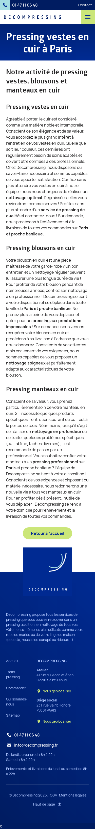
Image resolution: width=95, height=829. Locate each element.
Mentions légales (72, 795)
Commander (16, 688)
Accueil (12, 660)
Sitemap (13, 715)
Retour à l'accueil (47, 533)
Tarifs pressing (13, 674)
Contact (85, 5)
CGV (53, 795)
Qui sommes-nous (16, 702)
